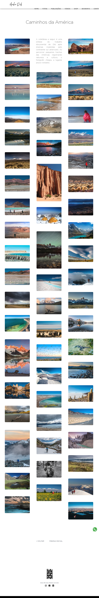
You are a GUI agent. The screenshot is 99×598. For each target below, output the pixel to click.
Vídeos (67, 9)
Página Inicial (56, 541)
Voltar (40, 541)
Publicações (56, 9)
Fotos (44, 9)
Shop (76, 9)
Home (36, 9)
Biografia (86, 9)
